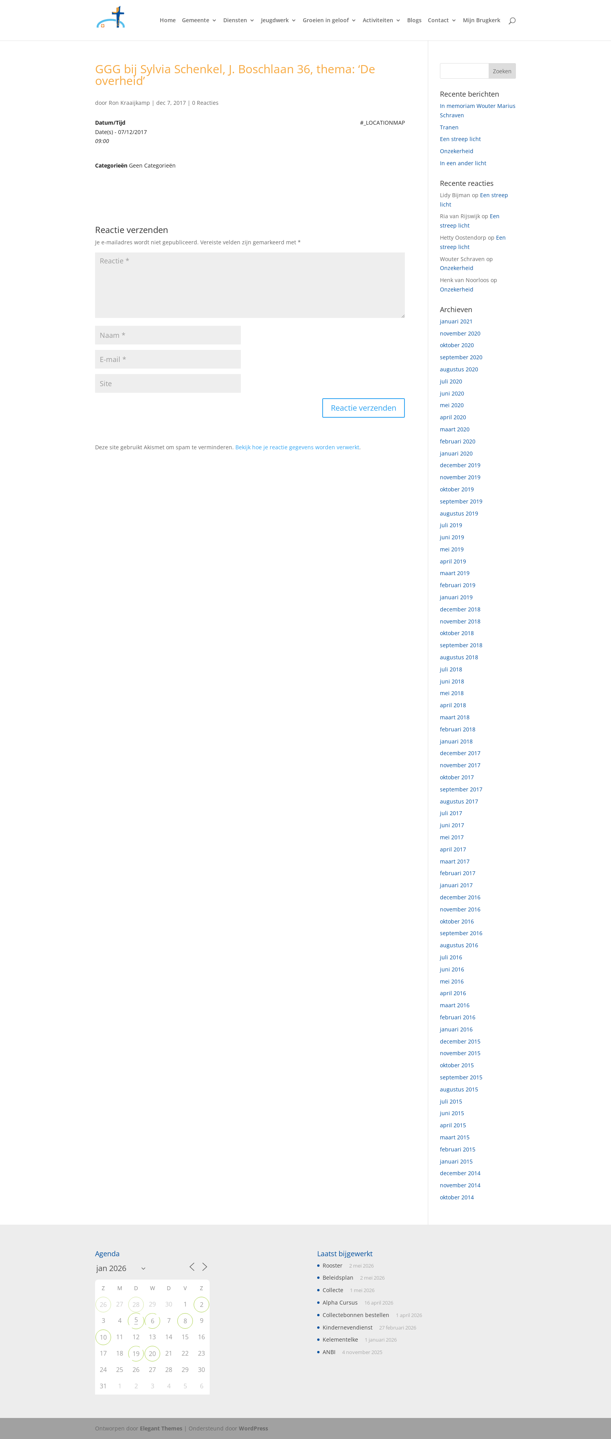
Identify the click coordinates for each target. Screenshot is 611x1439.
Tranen (449, 127)
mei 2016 (452, 981)
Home (168, 21)
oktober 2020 (457, 345)
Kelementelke (340, 1339)
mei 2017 (452, 837)
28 (136, 1304)
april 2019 (453, 561)
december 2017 (460, 753)
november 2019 (460, 477)
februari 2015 (457, 1149)
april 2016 (453, 993)
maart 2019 (455, 573)
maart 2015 (455, 1137)
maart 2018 (455, 717)
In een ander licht (463, 163)
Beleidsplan (338, 1277)
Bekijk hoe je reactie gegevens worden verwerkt (297, 447)
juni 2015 (452, 1113)
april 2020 (453, 417)
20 (152, 1353)
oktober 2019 (457, 489)
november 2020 (460, 333)
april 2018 (453, 705)
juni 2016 (452, 969)
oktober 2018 (457, 633)
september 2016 (461, 933)
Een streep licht (460, 139)
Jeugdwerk (275, 21)
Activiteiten (378, 21)
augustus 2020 (459, 369)
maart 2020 (455, 429)
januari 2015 (456, 1161)
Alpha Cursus (340, 1302)
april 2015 (453, 1125)
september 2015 (461, 1077)
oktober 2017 (457, 777)
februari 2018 (457, 729)
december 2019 (460, 465)
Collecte (333, 1290)
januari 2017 (456, 885)
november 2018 (460, 621)
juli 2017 (451, 813)
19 (136, 1353)
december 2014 (460, 1173)
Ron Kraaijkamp (129, 102)
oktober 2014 (457, 1197)
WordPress (253, 1428)
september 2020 (461, 357)
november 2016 (460, 909)
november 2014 (460, 1185)
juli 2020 (451, 381)
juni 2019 (452, 537)
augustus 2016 (459, 945)
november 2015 (460, 1053)
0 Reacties (205, 102)
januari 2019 (456, 597)
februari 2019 (457, 585)
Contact (438, 21)
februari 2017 (457, 873)
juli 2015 (451, 1101)
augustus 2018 (459, 657)
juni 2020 (452, 393)
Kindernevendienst (348, 1327)
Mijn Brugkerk (481, 21)
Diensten (235, 21)
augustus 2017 (459, 801)
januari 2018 (456, 741)
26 (103, 1304)
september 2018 (461, 645)
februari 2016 (457, 1017)
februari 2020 (457, 441)
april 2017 (453, 849)
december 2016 (460, 897)
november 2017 (460, 765)
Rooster (333, 1265)
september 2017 (461, 789)
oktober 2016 (457, 921)
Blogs (414, 21)
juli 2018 (451, 669)
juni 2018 (452, 681)
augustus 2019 (459, 513)
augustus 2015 (459, 1089)
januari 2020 (456, 453)
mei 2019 (452, 549)
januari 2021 (456, 321)
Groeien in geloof (326, 21)
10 (103, 1337)
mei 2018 (452, 693)
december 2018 (460, 609)
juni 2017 (452, 825)
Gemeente (195, 21)
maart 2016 (455, 1005)
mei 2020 (452, 405)
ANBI (329, 1352)
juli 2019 (451, 525)
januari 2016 (456, 1029)
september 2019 (461, 501)
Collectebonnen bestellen (356, 1315)
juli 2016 (451, 957)
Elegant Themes (161, 1428)
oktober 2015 (457, 1065)
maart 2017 (455, 861)
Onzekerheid (456, 151)
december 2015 (460, 1041)
